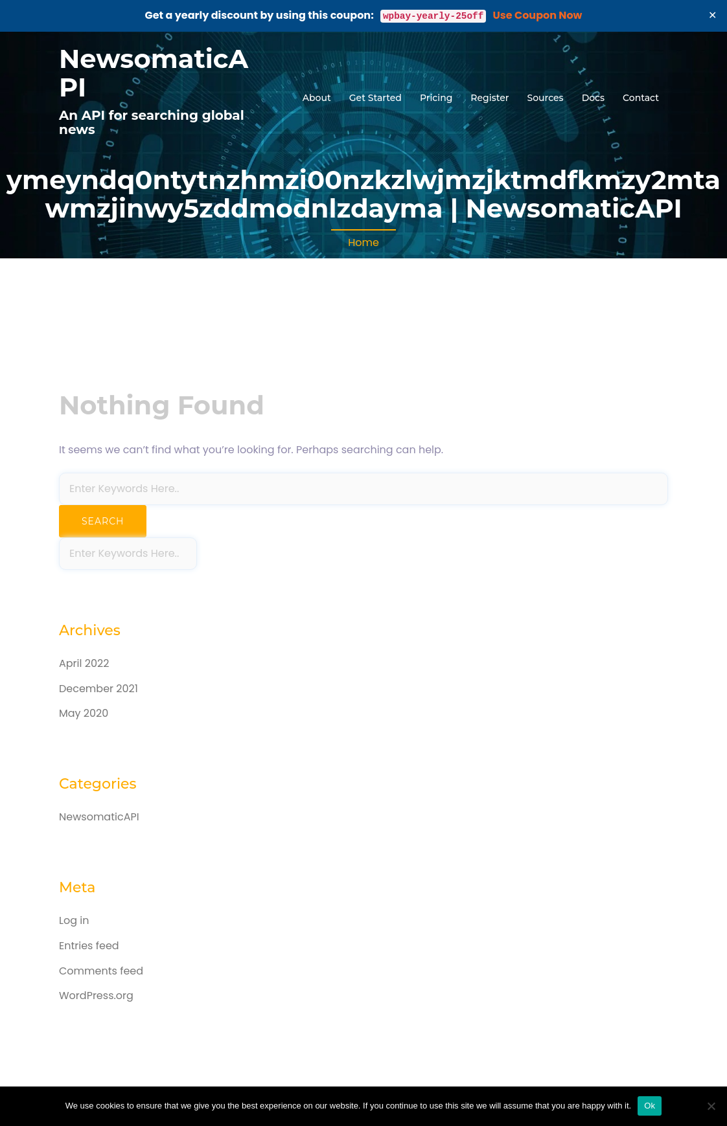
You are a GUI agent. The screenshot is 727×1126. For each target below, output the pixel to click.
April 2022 (84, 663)
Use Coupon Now (538, 15)
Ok (649, 1105)
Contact (641, 98)
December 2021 (98, 688)
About (317, 98)
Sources (545, 98)
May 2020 (83, 713)
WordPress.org (96, 995)
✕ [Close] (712, 15)
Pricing (436, 98)
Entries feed (89, 945)
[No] (710, 1105)
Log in (74, 920)
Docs (593, 98)
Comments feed (101, 970)
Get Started (375, 98)
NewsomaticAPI (153, 73)
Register (489, 98)
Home (363, 242)
